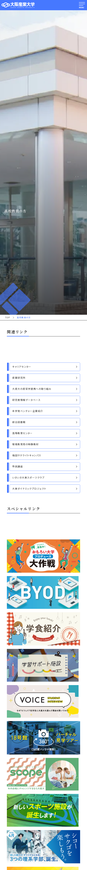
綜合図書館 (18, 422)
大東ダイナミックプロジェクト (29, 488)
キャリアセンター (21, 366)
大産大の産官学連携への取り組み (31, 388)
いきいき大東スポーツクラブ (28, 477)
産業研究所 (18, 377)
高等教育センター (22, 433)
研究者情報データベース (26, 400)
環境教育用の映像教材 (25, 444)
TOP (7, 317)
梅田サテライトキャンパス (26, 455)
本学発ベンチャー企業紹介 (27, 411)
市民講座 (17, 466)
